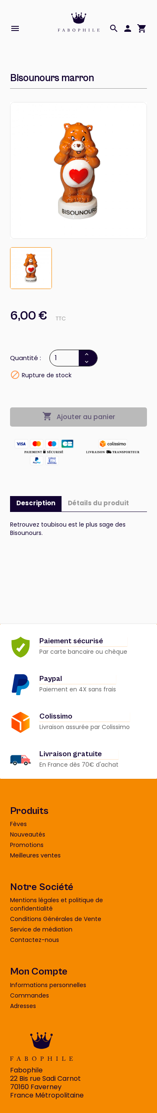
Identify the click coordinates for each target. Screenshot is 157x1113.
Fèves (18, 824)
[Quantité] (65, 358)
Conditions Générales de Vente (55, 919)
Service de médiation (41, 929)
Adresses (23, 1006)
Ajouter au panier (78, 416)
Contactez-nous (34, 940)
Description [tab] (35, 503)
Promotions (27, 845)
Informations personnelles (48, 985)
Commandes (29, 995)
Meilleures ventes (35, 855)
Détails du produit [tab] (98, 503)
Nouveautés (27, 834)
